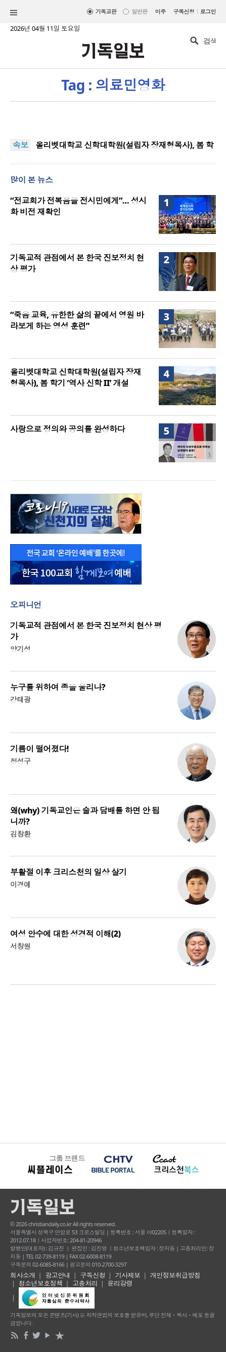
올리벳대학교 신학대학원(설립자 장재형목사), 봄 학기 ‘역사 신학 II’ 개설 (75, 377)
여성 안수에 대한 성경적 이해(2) (65, 933)
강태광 (20, 699)
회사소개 (22, 1275)
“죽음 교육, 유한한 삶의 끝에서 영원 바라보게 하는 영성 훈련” (77, 320)
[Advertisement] (113, 1062)
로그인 (208, 11)
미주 (160, 11)
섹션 (13, 13)
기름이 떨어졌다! (39, 748)
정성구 (20, 761)
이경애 (20, 884)
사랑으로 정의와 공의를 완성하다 (67, 428)
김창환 (20, 834)
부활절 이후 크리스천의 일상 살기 (68, 872)
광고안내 (57, 1275)
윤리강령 (119, 1283)
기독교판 (106, 11)
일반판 (139, 11)
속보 (20, 145)
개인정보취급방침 (175, 1275)
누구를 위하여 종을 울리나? (57, 687)
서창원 (20, 946)
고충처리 (85, 1283)
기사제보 (128, 1275)
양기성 (20, 649)
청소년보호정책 (41, 1283)
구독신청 (184, 11)
